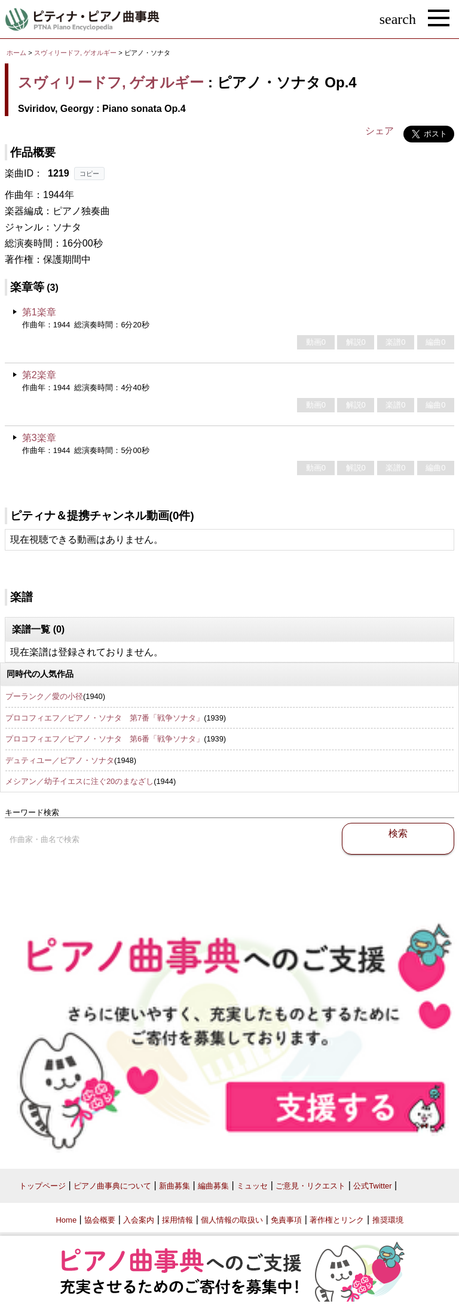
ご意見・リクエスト (310, 1185)
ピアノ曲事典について (112, 1185)
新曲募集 (174, 1185)
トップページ (42, 1185)
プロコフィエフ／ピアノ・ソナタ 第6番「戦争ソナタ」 (104, 738)
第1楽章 (39, 312)
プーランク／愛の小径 (44, 696)
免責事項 (286, 1219)
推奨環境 (387, 1219)
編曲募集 (213, 1185)
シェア (379, 131)
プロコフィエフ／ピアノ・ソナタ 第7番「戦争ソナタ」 (104, 717)
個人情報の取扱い (232, 1219)
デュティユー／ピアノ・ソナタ (59, 760)
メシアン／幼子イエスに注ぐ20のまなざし (79, 781)
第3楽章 (39, 438)
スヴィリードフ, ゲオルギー (75, 52)
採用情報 (177, 1219)
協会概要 (99, 1219)
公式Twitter (372, 1185)
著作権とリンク (337, 1219)
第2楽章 (39, 375)
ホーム (16, 52)
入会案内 (138, 1219)
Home (66, 1219)
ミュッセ (252, 1185)
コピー (89, 173)
